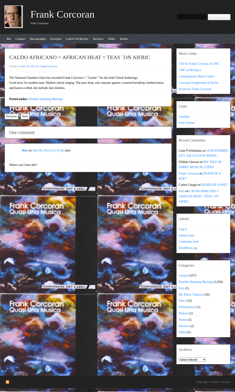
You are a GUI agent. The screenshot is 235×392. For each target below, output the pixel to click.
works (124, 39)
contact (21, 39)
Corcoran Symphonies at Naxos (198, 82)
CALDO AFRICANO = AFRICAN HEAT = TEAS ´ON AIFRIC (199, 196)
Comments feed (188, 241)
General (184, 275)
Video (182, 332)
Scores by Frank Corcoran (195, 89)
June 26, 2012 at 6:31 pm (48, 150)
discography (38, 39)
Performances (187, 307)
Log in (183, 229)
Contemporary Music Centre (196, 76)
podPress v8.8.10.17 (132, 390)
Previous (11, 116)
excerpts (55, 39)
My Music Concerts (191, 294)
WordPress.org (188, 248)
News (182, 300)
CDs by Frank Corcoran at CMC (199, 63)
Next (25, 116)
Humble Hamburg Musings (46, 99)
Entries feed (186, 235)
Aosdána (184, 116)
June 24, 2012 (28, 66)
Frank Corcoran (63, 14)
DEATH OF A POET (214, 184)
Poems (183, 319)
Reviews (184, 326)
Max (25, 150)
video (111, 39)
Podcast (183, 313)
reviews (98, 39)
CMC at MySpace (190, 70)
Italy (181, 288)
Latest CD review (77, 39)
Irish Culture (187, 122)
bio (9, 39)
